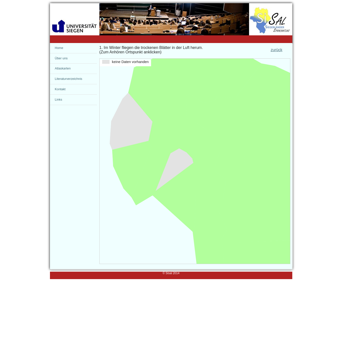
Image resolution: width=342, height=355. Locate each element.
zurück (276, 50)
